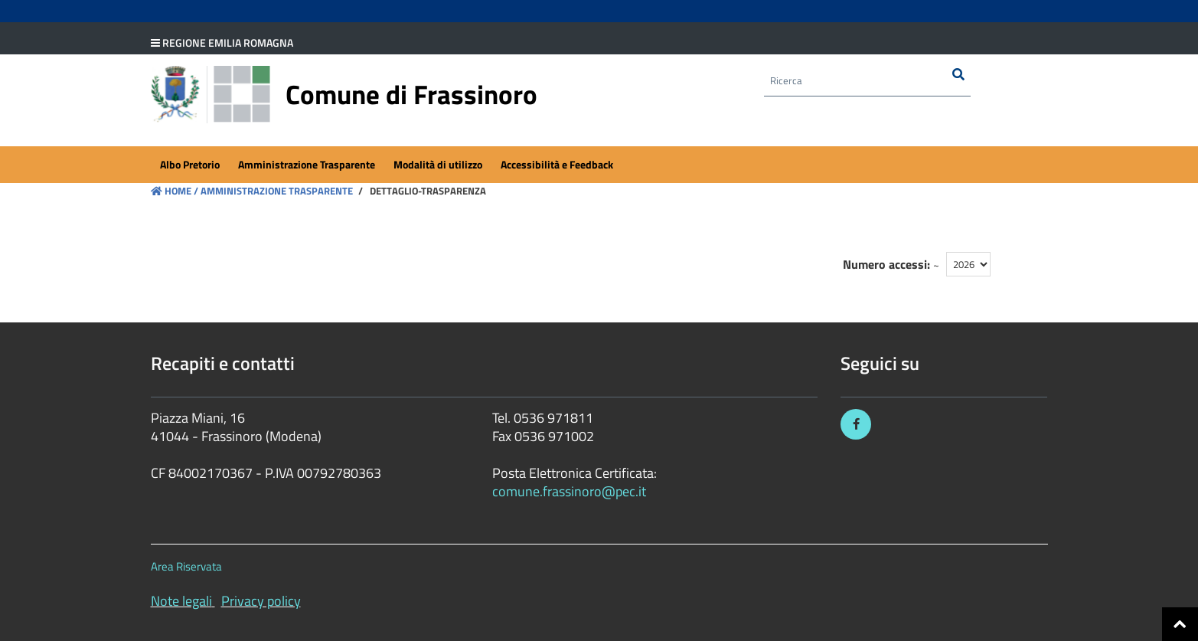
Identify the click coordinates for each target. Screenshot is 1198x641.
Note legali (181, 600)
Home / (174, 190)
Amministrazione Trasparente (275, 190)
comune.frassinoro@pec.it (569, 491)
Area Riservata (186, 566)
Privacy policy (261, 600)
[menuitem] (190, 165)
